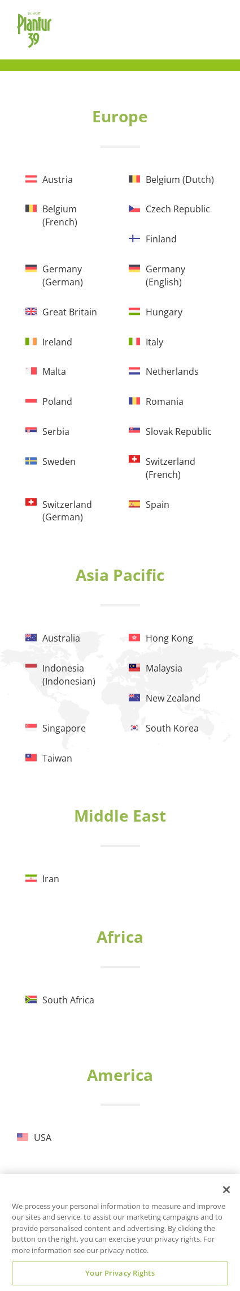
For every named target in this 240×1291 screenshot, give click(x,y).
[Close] (226, 1189)
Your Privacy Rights (119, 1273)
